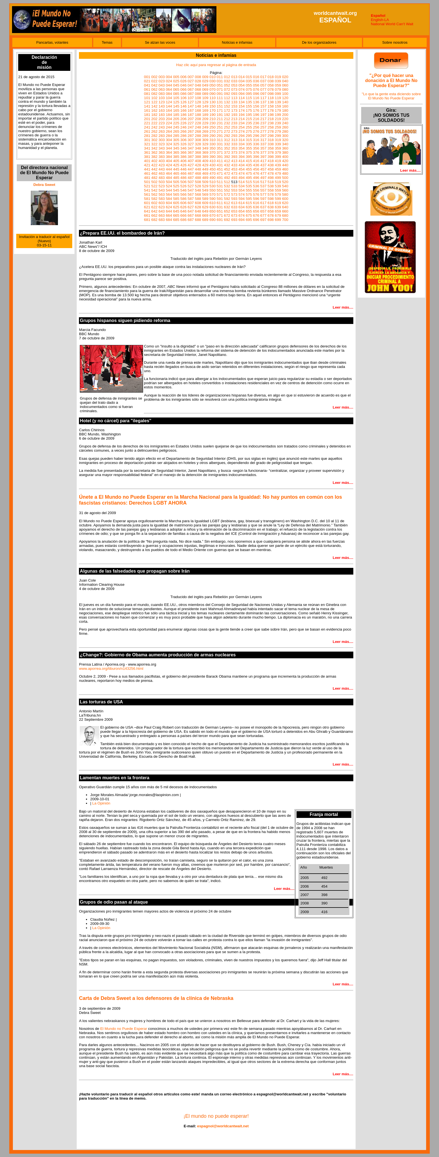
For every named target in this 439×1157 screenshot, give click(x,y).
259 (278, 127)
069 (205, 89)
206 (183, 119)
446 (183, 169)
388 (198, 157)
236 (256, 123)
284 (169, 136)
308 (198, 140)
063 (161, 89)
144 (169, 106)
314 (242, 140)
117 (263, 98)
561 (147, 194)
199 (278, 115)
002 (154, 77)
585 (176, 199)
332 (227, 144)
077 (263, 89)
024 (169, 81)
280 (285, 131)
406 (183, 161)
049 (205, 85)
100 (285, 94)
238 (271, 123)
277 (263, 131)
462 (154, 173)
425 (176, 165)
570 (212, 194)
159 (278, 106)
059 (278, 85)
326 (183, 144)
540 (285, 186)
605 (176, 203)
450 (212, 169)
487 (191, 178)
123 (161, 102)
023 (161, 81)
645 (176, 211)
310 (212, 140)
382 (154, 157)
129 (205, 102)
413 (234, 161)
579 (278, 194)
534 (242, 186)
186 (183, 115)
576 (256, 194)
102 (154, 98)
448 (198, 169)
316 (256, 140)
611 (220, 203)
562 (154, 194)
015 (249, 77)
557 (263, 190)
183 (161, 115)
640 (285, 207)
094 (242, 94)
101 (147, 98)
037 (263, 81)
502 (154, 182)
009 (205, 77)
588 (198, 199)
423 (161, 165)
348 (198, 148)
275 (249, 131)
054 (242, 85)
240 (285, 123)
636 (256, 207)
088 (198, 94)
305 (176, 140)
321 (147, 144)
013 (234, 77)
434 (242, 165)
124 (169, 102)
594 (242, 199)
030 (212, 81)
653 (234, 211)
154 (242, 106)
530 (212, 186)
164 (169, 110)
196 (256, 115)
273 (234, 131)
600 (285, 199)
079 (278, 89)
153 (234, 106)
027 (191, 81)
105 (176, 98)
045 (176, 85)
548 (198, 190)
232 (227, 123)
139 (278, 102)
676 (256, 215)
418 (271, 161)
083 (161, 94)
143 (161, 106)
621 (147, 207)
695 (249, 220)
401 (147, 161)
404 (169, 161)
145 (176, 106)
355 (249, 148)
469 (205, 173)
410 (212, 161)
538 (271, 186)
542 (154, 190)
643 (161, 211)
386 (183, 157)
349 (205, 148)
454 (242, 169)
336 (256, 144)
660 (285, 211)
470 (212, 173)
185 (176, 115)
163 (161, 110)
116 (256, 98)
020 (285, 77)
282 (154, 136)
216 (256, 119)
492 (227, 178)
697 (263, 220)
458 (271, 169)
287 (191, 136)
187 (191, 115)
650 (212, 211)
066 (183, 89)
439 (278, 165)
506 (183, 182)
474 (242, 173)
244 (169, 127)
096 (256, 94)
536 (256, 186)
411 (220, 161)
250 (212, 127)
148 (198, 106)
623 (161, 207)
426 (183, 165)
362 (154, 152)
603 (161, 203)
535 (249, 186)
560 (285, 190)
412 (227, 161)
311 (220, 140)
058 (271, 85)
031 (220, 81)
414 (242, 161)
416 (256, 161)
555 (249, 190)
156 (256, 106)
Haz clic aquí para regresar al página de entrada (216, 65)
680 (285, 215)
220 (285, 119)
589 (205, 199)
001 (147, 77)
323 (161, 144)
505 (176, 182)
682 (154, 220)
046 (183, 85)
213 (234, 119)
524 (169, 186)
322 (154, 144)
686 (183, 220)
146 (183, 106)
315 (249, 140)
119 (278, 98)
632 (227, 207)
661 (147, 215)
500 (285, 178)
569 (205, 194)
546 (183, 190)
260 (285, 127)
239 (278, 123)
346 (183, 148)
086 (183, 94)
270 (212, 131)
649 (205, 211)
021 (147, 81)
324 (169, 144)
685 (176, 220)
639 (278, 207)
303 (161, 140)
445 (176, 169)
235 (249, 123)
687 (191, 220)
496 (256, 178)
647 (191, 211)
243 (161, 127)
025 (176, 81)
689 (205, 220)
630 (212, 207)
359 (278, 148)
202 (154, 119)
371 (220, 152)
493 (234, 178)
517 (263, 182)
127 (191, 102)
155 (249, 106)
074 (242, 89)
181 (147, 115)
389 (205, 157)
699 (278, 220)
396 (256, 157)
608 (198, 203)
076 (256, 89)
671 (220, 215)
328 (198, 144)
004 (169, 77)
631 (220, 207)
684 (169, 220)
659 (278, 211)
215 (249, 119)
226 (183, 123)
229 (205, 123)
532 (227, 186)
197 (263, 115)
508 (198, 182)
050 (212, 85)
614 (242, 203)
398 (271, 157)
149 (205, 106)
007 (191, 77)
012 (227, 77)
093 (234, 94)
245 (176, 127)
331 (220, 144)
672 (227, 215)
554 (242, 190)
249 (205, 127)
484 (169, 178)
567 (191, 194)
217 (263, 119)
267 (191, 131)
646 (183, 211)
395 (249, 157)
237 (263, 123)
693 (234, 220)
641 (147, 211)
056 (256, 85)
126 (183, 102)
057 (263, 85)
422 (154, 165)
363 (161, 152)
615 (249, 203)
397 (263, 157)
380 (285, 152)
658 (271, 211)
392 (227, 157)
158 (271, 106)
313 (234, 140)
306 (183, 140)
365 (176, 152)
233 (234, 123)
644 (169, 211)
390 (212, 157)
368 (198, 152)
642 (154, 211)
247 (191, 127)
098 (271, 94)
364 (169, 152)
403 (161, 161)
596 (256, 199)
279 (278, 131)
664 (169, 215)
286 (183, 136)
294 (242, 136)
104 (169, 98)
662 (154, 215)
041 (147, 85)
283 (161, 136)
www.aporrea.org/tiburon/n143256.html (111, 668)
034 (242, 81)
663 (161, 215)
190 (212, 115)
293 (234, 136)
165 (176, 110)
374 (242, 152)
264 (169, 131)
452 (227, 169)
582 (154, 199)
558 (271, 190)
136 (256, 102)
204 (169, 119)
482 (154, 178)
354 (242, 148)
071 (220, 89)
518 (271, 182)
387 (191, 157)
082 (154, 94)
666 (183, 215)
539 (278, 186)
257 (263, 127)
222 (154, 123)
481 (147, 178)
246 (183, 127)
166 (183, 110)
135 (249, 102)
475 (249, 173)
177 (263, 110)
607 (191, 203)
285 (176, 136)
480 (285, 173)
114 (242, 98)
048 (198, 85)
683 (161, 220)
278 (271, 131)
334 (242, 144)
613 (234, 203)
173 (234, 110)
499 (278, 178)
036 (256, 81)
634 (242, 207)
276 (256, 131)
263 (161, 131)
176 (256, 110)
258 (271, 127)
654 (242, 211)
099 (278, 94)
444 (169, 169)
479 (278, 173)
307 (191, 140)
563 (161, 194)
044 (169, 85)
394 (242, 157)
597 (263, 199)
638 (271, 207)
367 (191, 152)
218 (271, 119)
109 (205, 98)
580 (285, 194)
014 (242, 77)
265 (176, 131)
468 (198, 173)
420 (285, 161)
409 (205, 161)
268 (198, 131)
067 (191, 89)
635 (249, 207)
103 (161, 98)
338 (271, 144)
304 (169, 140)
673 (234, 215)
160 (285, 106)
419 (278, 161)
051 (220, 85)
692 (227, 220)
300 (285, 136)
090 (212, 94)
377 (263, 152)
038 (271, 81)
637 (263, 207)
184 (169, 115)
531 (220, 186)
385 (176, 157)
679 (278, 215)
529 (205, 186)
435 (249, 165)
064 (169, 89)
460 (285, 169)
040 (285, 81)
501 (147, 182)
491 (220, 178)
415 (249, 161)
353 (234, 148)
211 (220, 119)
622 (154, 207)
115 (249, 98)
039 (278, 81)
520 (285, 182)
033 (234, 81)
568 (198, 194)
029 (205, 81)
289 (205, 136)
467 (191, 173)
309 (205, 140)
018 (271, 77)
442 (154, 169)
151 (220, 106)
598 (271, 199)
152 (227, 106)
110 (212, 98)
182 (154, 115)
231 (220, 123)
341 (147, 148)
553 (234, 190)
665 (176, 215)
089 (205, 94)
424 (169, 165)
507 (191, 182)
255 (249, 127)
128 (198, 102)
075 (249, 89)
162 (154, 110)
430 (212, 165)
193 (234, 115)
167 (191, 110)
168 (198, 110)
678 (271, 215)
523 (161, 186)
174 (242, 110)
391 (220, 157)
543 (161, 190)
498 (271, 178)
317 (263, 140)
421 (147, 165)
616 (256, 203)
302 (154, 140)
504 (169, 182)
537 (263, 186)
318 (271, 140)
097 (263, 94)
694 (242, 220)
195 (249, 115)
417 (263, 161)
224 (169, 123)
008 (198, 77)
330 (212, 144)
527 (191, 186)
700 (285, 220)
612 (227, 203)
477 (263, 173)
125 (176, 102)
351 (220, 148)
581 (147, 199)
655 (249, 211)
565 (176, 194)
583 (161, 199)
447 (191, 169)
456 (256, 169)
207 (191, 119)
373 (234, 152)
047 (191, 85)
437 (263, 165)
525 (176, 186)
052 (227, 85)
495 (249, 178)
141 (147, 106)
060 (285, 85)
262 (154, 131)
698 (271, 220)
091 (220, 94)
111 (220, 98)
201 (147, 119)
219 (278, 119)
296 (256, 136)
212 (227, 119)
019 (278, 77)
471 (220, 173)
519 (278, 182)
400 (285, 157)
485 (176, 178)
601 (147, 203)
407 (191, 161)
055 (249, 85)
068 (198, 89)
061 (147, 89)
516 (256, 182)
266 (183, 131)
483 (161, 178)
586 (183, 199)
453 (234, 169)
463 (161, 173)
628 (198, 207)
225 (176, 123)
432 (227, 165)
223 (161, 123)
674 (242, 215)
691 (220, 220)
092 (227, 94)
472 (227, 173)
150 (212, 106)
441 (147, 169)
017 (263, 77)
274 (242, 131)
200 (285, 115)
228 (198, 123)
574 (242, 194)
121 (147, 102)
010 (212, 77)
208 (198, 119)
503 (161, 182)
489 (205, 178)
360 (285, 148)
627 (191, 207)
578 (271, 194)
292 (227, 136)
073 (234, 89)
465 (176, 173)
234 (242, 123)
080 (285, 89)
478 (271, 173)
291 (220, 136)
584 (169, 199)
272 (227, 131)
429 (205, 165)
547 (191, 190)
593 (234, 199)
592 (227, 199)
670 (212, 215)
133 (234, 102)
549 (205, 190)
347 (191, 148)
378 (271, 152)
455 (249, 169)
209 (205, 119)
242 (154, 127)
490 (212, 178)
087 (191, 94)
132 (227, 102)
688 (198, 220)
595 (249, 199)
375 (249, 152)
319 (278, 140)
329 (205, 144)
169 (205, 110)
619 (278, 203)
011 (220, 77)
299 (278, 136)
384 (169, 157)
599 (278, 199)
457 (263, 169)
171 (220, 110)
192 (227, 115)
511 (220, 182)
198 (271, 115)
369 (205, 152)
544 (169, 190)
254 (242, 127)
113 (234, 98)
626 (183, 207)
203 (161, 119)
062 (154, 89)
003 (161, 77)
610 (212, 203)
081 (147, 94)
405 (176, 161)
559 (278, 190)
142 (154, 106)
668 (198, 215)
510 (212, 182)
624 (169, 207)
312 (227, 140)
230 (212, 123)
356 (256, 148)
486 (183, 178)
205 (176, 119)
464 (169, 173)
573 (234, 194)
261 (147, 131)
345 (176, 148)
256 (256, 127)
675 (249, 215)
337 (263, 144)
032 (227, 81)
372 (227, 152)
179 (278, 110)
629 (205, 207)
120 (285, 98)
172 (227, 110)
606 (183, 203)
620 (285, 203)
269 (205, 131)
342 (154, 148)
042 (154, 85)
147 (191, 106)
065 (176, 89)
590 (212, 199)
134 (242, 102)
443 (161, 169)
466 (183, 173)
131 (220, 102)
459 (278, 169)
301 (147, 140)
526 (183, 186)
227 (191, 123)
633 (234, 207)
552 (227, 190)
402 (154, 161)
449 (205, 169)
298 (271, 136)
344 (169, 148)
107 (191, 98)
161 (147, 110)
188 (198, 115)
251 (220, 127)
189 (205, 115)
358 (271, 148)
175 (249, 110)
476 (256, 173)
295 (249, 136)
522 (154, 186)
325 (176, 144)
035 (249, 81)
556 (256, 190)
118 (271, 98)
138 (271, 102)
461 (147, 173)
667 (191, 215)
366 (183, 152)
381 (147, 157)
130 (212, 102)
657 (263, 211)
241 (147, 127)
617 (263, 203)
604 (169, 203)
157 (263, 106)
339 (278, 144)
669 (205, 215)
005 (176, 77)
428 (198, 165)
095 (249, 94)
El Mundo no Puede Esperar (123, 1029)
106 (183, 98)
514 (242, 182)
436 (256, 165)
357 (263, 148)
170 (212, 110)
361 (147, 152)
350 (212, 148)
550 (212, 190)
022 (154, 81)
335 (249, 144)
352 (227, 148)
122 (154, 102)
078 (271, 89)
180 (285, 110)
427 (191, 165)
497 (263, 178)
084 (169, 94)
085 (176, 94)
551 (220, 190)
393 (234, 157)
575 (249, 194)
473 (234, 173)
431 (220, 165)
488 (198, 178)
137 (263, 102)
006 (183, 77)
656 (256, 211)
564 (169, 194)
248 (198, 127)
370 (212, 152)
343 (161, 148)
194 (242, 115)
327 (191, 144)
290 (212, 136)
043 (161, 85)
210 (212, 119)
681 (147, 220)
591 (220, 199)
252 (227, 127)
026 (183, 81)
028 (198, 81)
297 (263, 136)
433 (234, 165)
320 (285, 140)
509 (205, 182)
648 (198, 211)
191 (220, 115)
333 (234, 144)
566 (183, 194)
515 (249, 182)
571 (220, 194)
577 (263, 194)
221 (147, 123)
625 (176, 207)
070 (212, 89)
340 (285, 144)
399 (278, 157)
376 (256, 152)
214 (242, 119)
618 (271, 203)
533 (234, 186)
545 (176, 190)
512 (227, 182)
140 (285, 102)
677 (263, 215)
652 (227, 211)
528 (198, 186)
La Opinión (101, 803)
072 (227, 89)
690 (212, 220)
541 (147, 190)
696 (256, 220)
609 (205, 203)
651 (220, 211)
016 (256, 77)
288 (198, 136)
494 (242, 178)
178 (271, 110)
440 (285, 165)
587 (191, 199)
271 (220, 131)
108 (198, 98)
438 (271, 165)
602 (154, 203)
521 (147, 186)
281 (147, 136)
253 (234, 127)
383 (161, 157)
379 (278, 152)
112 (227, 98)
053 (234, 85)
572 (227, 194)
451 (220, 169)
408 (198, 161)
